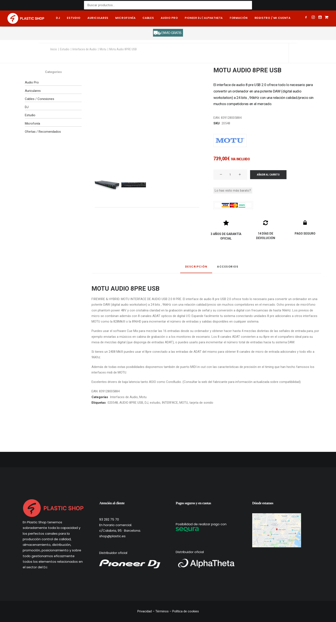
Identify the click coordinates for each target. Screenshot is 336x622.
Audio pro (169, 18)
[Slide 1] (107, 185)
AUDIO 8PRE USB (131, 403)
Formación (239, 18)
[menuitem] (58, 18)
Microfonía (125, 18)
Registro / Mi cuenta (273, 18)
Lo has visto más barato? (233, 190)
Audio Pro (32, 82)
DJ (58, 18)
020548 (113, 403)
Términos (162, 611)
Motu (103, 49)
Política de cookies (185, 611)
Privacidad (145, 611)
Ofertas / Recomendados (43, 132)
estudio (155, 403)
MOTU (183, 403)
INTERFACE (170, 403)
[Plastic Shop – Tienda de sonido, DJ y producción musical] (25, 18)
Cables (148, 18)
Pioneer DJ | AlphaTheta (204, 18)
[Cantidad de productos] (230, 175)
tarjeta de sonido (201, 403)
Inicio (53, 49)
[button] (306, 18)
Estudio (74, 18)
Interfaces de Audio (84, 49)
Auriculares (97, 18)
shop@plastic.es (112, 536)
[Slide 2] (133, 185)
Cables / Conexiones (39, 99)
